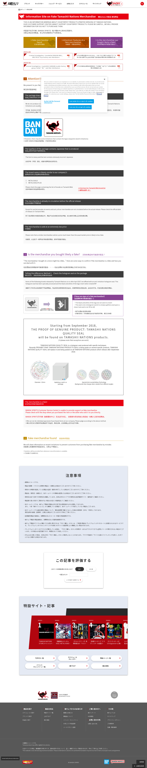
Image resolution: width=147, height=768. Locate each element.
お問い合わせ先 (92, 724)
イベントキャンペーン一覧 (39, 666)
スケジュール (83, 4)
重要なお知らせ (68, 713)
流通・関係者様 (112, 727)
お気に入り (70, 4)
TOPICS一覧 (39, 658)
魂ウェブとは (111, 713)
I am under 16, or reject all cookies (81, 101)
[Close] (104, 79)
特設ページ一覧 (105, 658)
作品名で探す (26, 720)
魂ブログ (72, 666)
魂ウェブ (23, 9)
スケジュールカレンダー (72, 658)
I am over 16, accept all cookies (80, 107)
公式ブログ (47, 716)
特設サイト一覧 (48, 713)
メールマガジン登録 (69, 727)
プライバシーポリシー (114, 720)
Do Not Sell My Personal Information (10, 758)
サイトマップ (97, 4)
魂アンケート (92, 713)
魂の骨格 (105, 666)
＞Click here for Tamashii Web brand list (91, 188)
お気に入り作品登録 (69, 724)
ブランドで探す (27, 716)
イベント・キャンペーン (70, 720)
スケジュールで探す (28, 713)
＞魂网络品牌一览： (84, 190)
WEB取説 (90, 716)
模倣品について (68, 716)
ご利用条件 (110, 724)
